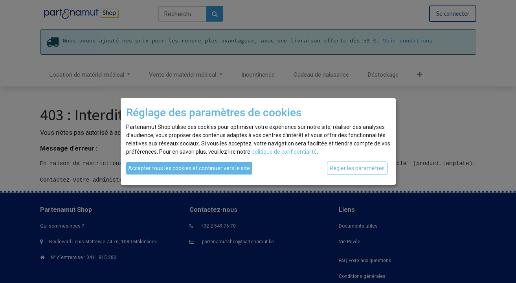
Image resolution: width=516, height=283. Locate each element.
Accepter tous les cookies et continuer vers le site (189, 168)
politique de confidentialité (284, 152)
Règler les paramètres (357, 168)
